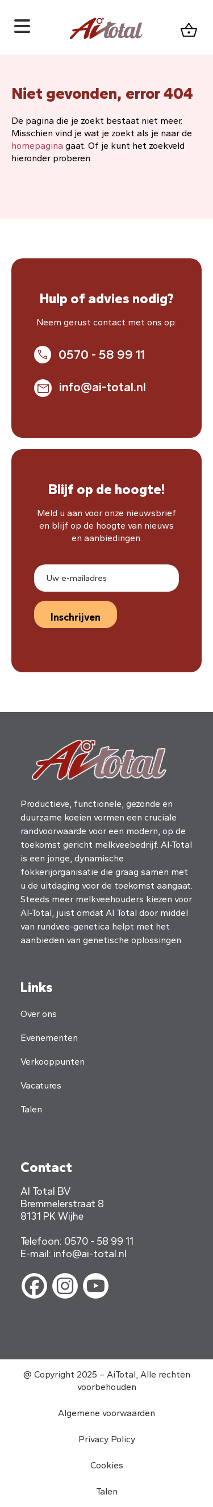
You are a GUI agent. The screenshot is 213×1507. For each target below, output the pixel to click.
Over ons (38, 1013)
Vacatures (40, 1085)
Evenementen (49, 1037)
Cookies (106, 1465)
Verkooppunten (52, 1061)
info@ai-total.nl (102, 387)
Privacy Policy (106, 1439)
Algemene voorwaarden (106, 1413)
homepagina (37, 145)
